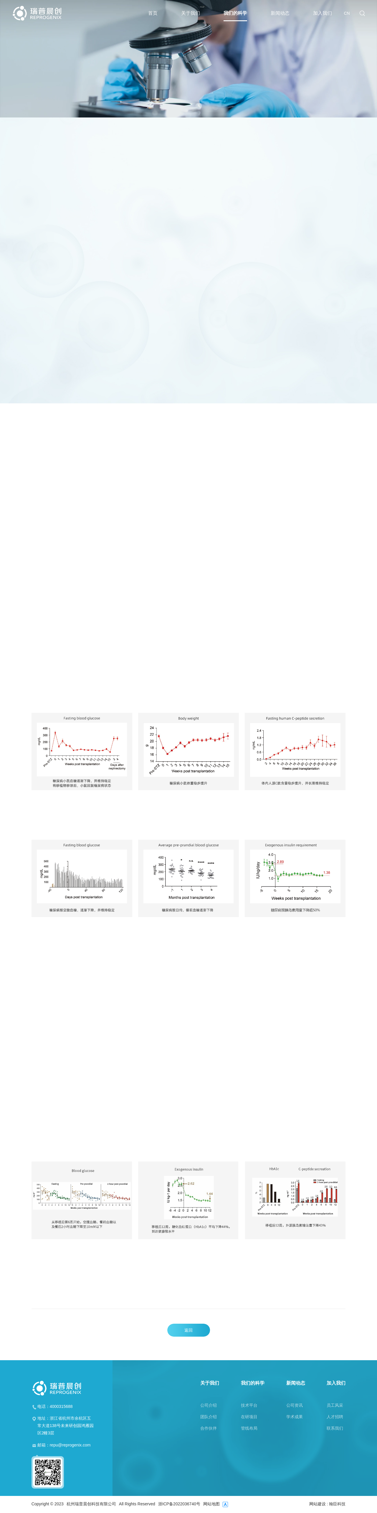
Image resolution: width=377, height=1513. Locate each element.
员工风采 (335, 1405)
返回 (188, 1330)
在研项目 (249, 1417)
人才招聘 (335, 1417)
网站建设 (317, 1504)
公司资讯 (294, 1405)
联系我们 (335, 1428)
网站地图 (211, 1504)
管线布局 (249, 1428)
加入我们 (322, 16)
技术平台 (249, 1405)
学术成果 (294, 1417)
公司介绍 (208, 1405)
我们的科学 (235, 16)
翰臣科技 (337, 1504)
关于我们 (190, 16)
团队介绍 (208, 1417)
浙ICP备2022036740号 (179, 1504)
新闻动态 (280, 16)
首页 (153, 16)
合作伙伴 (208, 1428)
